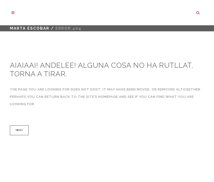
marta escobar (29, 28)
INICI (19, 130)
